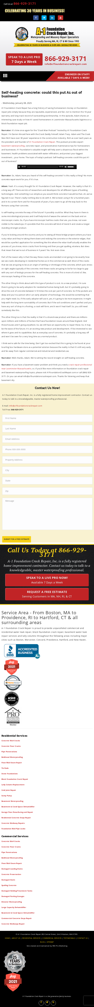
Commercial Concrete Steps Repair (16, 918)
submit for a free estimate (16, 539)
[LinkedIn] (52, 17)
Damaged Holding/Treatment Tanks (16, 891)
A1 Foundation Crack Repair (42, 142)
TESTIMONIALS (69, 938)
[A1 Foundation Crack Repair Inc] (47, 36)
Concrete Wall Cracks (10, 740)
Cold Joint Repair (8, 790)
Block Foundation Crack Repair (14, 779)
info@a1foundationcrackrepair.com (66, 63)
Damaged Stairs (8, 880)
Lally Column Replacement (12, 784)
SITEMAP (50, 942)
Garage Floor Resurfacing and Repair (17, 812)
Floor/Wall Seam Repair (11, 762)
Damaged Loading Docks (12, 869)
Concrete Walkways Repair (13, 924)
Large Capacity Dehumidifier (13, 907)
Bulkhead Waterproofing (12, 757)
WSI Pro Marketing (59, 946)
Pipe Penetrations (9, 751)
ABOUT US (16, 938)
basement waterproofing (13, 145)
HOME (7, 938)
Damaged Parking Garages (12, 896)
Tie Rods (5, 768)
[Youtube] (60, 17)
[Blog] (53, 1003)
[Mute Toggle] (65, 167)
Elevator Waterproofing (11, 902)
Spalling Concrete (9, 885)
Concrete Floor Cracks (11, 746)
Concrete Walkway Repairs (13, 823)
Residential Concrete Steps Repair (16, 817)
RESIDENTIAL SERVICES (31, 938)
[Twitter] (44, 17)
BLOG (42, 942)
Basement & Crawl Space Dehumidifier (18, 806)
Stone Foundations (9, 773)
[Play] (19, 167)
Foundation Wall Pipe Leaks (13, 828)
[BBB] (47, 651)
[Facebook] (36, 17)
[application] (47, 167)
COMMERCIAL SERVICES (52, 938)
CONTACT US (82, 938)
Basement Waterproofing (12, 801)
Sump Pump (6, 795)
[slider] (42, 167)
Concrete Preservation (11, 874)
